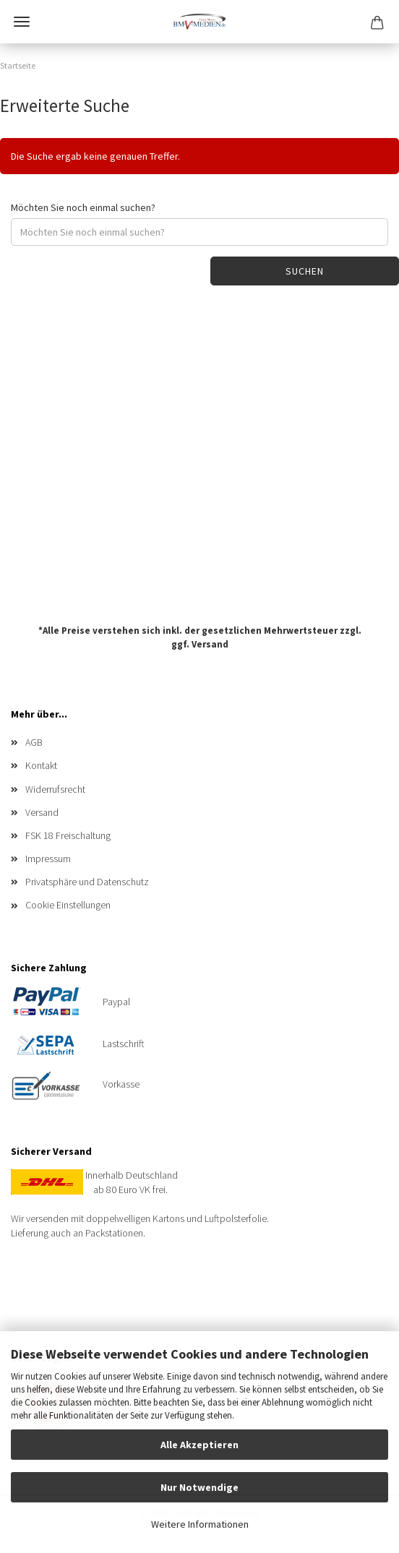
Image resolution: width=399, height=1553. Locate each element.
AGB (34, 742)
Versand (210, 643)
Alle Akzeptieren (199, 1444)
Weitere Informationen (200, 1524)
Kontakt (41, 765)
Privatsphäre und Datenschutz (87, 881)
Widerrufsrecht (55, 789)
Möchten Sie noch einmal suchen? (83, 207)
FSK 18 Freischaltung (68, 835)
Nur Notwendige (199, 1487)
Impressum (48, 858)
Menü (22, 21)
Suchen (305, 271)
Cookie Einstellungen (68, 904)
